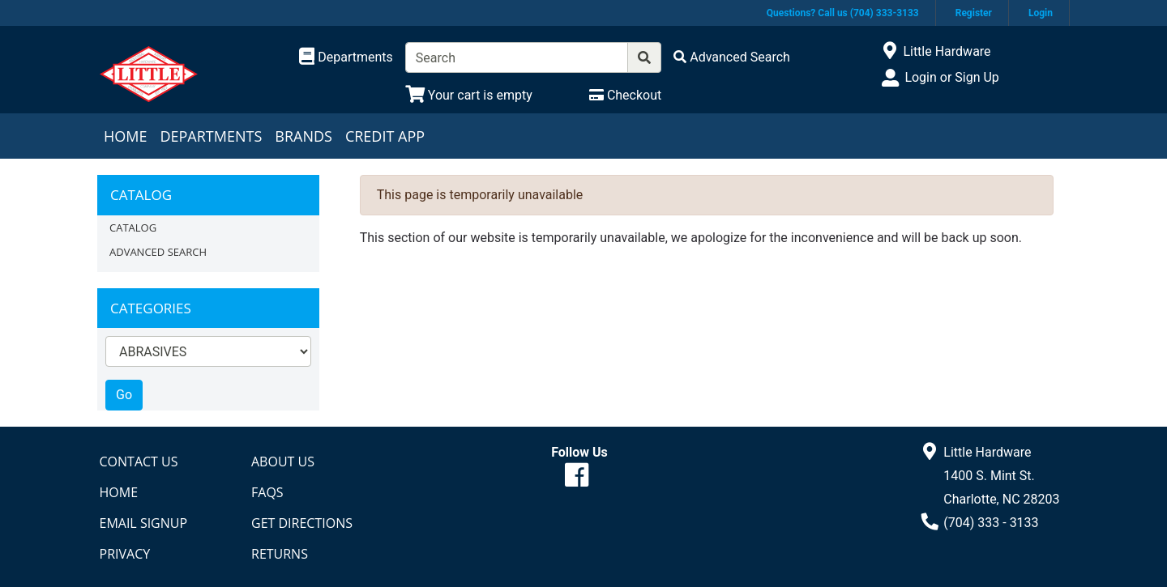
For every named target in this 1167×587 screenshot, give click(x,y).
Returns (279, 554)
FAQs (267, 492)
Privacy (125, 554)
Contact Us (139, 461)
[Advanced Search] (731, 57)
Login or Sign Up (951, 77)
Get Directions (302, 523)
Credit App (385, 136)
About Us (282, 461)
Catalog (132, 227)
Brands (303, 136)
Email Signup (144, 523)
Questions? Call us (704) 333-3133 (843, 13)
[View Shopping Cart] (468, 95)
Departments (211, 136)
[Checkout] (625, 95)
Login (1040, 13)
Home (125, 136)
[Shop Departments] (346, 57)
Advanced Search (158, 252)
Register (973, 13)
